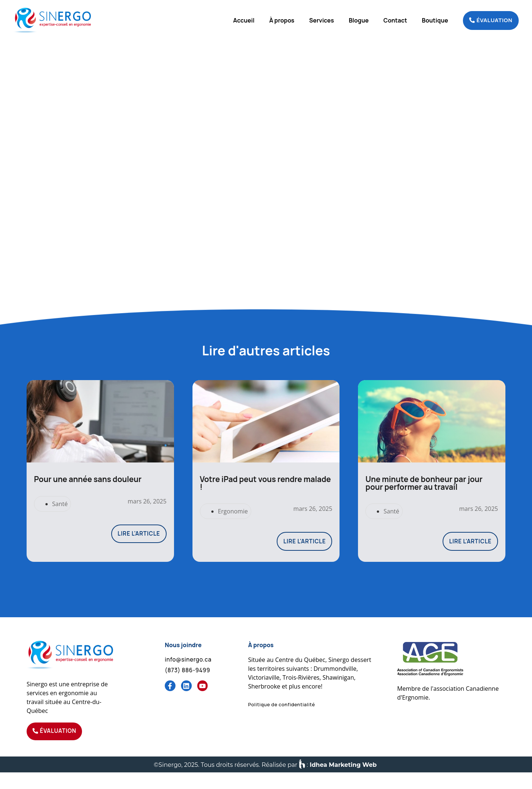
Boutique (435, 20)
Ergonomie (233, 525)
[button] (281, 719)
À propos (281, 20)
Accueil (244, 20)
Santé (60, 517)
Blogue (359, 20)
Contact (395, 20)
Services (321, 20)
